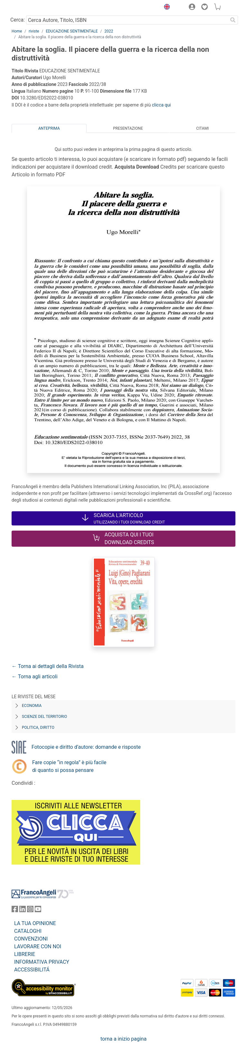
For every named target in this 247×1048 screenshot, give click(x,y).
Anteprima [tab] (49, 128)
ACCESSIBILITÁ (32, 970)
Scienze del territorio (44, 716)
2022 (109, 31)
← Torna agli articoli (35, 676)
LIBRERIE (24, 954)
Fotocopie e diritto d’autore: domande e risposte (86, 747)
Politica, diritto (38, 727)
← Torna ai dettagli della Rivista (48, 666)
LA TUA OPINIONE (35, 923)
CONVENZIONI (31, 939)
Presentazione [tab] (128, 128)
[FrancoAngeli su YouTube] (38, 910)
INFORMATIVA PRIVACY (41, 962)
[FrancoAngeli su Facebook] (15, 910)
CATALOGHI (27, 931)
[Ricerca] (233, 19)
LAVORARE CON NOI (37, 946)
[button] (165, 8)
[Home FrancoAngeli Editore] (33, 7)
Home (17, 31)
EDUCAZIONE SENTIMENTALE (71, 31)
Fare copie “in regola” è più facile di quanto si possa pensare (69, 766)
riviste (34, 31)
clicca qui (161, 104)
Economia (31, 705)
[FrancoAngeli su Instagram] (30, 910)
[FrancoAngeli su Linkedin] (22, 910)
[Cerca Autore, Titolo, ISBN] (127, 19)
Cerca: (17, 20)
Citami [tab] (202, 128)
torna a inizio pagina (123, 1039)
